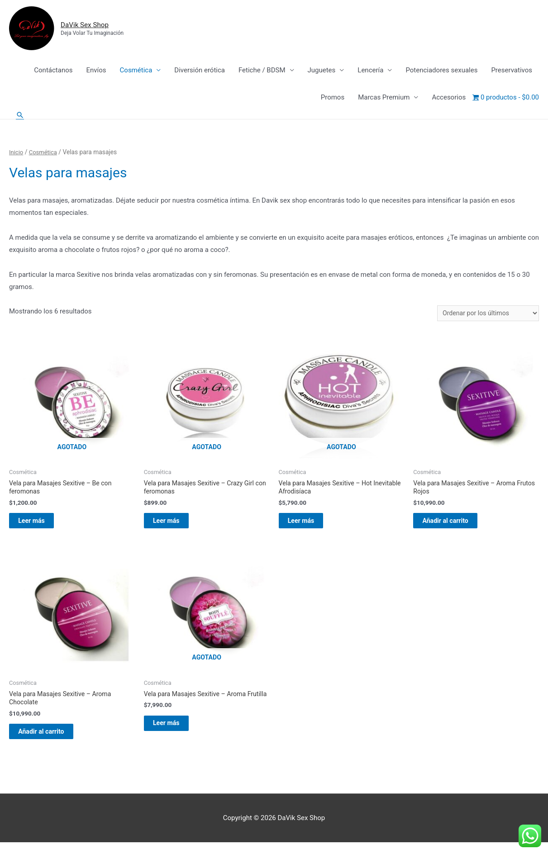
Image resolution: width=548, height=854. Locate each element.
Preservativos (511, 71)
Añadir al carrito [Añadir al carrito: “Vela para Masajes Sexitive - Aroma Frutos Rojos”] (455, 526)
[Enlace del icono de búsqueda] (20, 116)
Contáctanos (53, 71)
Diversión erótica (199, 71)
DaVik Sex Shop (92, 24)
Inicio (16, 153)
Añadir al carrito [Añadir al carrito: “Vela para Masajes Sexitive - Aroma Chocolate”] (51, 741)
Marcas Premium (384, 98)
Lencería (370, 71)
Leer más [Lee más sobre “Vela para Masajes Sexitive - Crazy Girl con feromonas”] (176, 526)
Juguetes (322, 71)
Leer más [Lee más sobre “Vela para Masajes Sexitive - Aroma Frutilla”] (176, 741)
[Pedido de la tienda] (485, 315)
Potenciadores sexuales (441, 71)
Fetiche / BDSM (262, 71)
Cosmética (136, 71)
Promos (332, 98)
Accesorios (449, 98)
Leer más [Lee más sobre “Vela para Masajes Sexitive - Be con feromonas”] (41, 526)
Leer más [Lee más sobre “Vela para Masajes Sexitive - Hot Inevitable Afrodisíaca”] (311, 526)
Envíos (96, 71)
